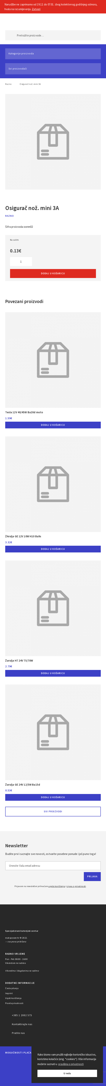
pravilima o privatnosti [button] (71, 1064)
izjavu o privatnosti (76, 886)
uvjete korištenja (56, 886)
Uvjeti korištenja (13, 998)
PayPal (11, 1080)
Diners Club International (12, 1070)
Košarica (94, 21)
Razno (8, 84)
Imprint (9, 993)
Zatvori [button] (36, 9)
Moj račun (82, 21)
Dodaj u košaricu (53, 273)
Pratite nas (18, 1033)
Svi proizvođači (18, 68)
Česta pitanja (11, 988)
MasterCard (8, 1061)
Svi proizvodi (53, 811)
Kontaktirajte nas (22, 1024)
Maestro (21, 1061)
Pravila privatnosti (14, 1003)
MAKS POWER (13, 20)
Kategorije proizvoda (21, 53)
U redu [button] (67, 1073)
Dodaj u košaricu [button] (53, 425)
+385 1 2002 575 (22, 1015)
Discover (30, 1070)
